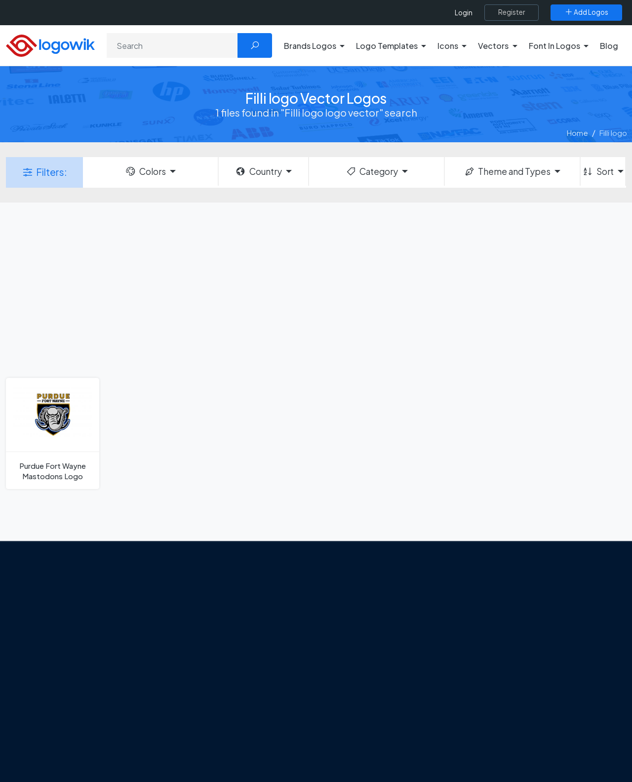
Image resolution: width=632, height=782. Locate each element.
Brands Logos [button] (310, 46)
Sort (597, 171)
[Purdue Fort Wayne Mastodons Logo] (52, 433)
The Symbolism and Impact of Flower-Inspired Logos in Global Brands (243, 725)
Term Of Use (70, 689)
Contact (63, 654)
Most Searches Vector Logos (520, 738)
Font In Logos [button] (554, 46)
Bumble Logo (353, 703)
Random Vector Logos (509, 755)
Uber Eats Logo (356, 668)
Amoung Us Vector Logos (373, 599)
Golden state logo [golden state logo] (362, 720)
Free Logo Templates (507, 616)
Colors (145, 171)
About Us (64, 637)
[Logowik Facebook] (49, 713)
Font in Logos (494, 668)
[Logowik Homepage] (50, 44)
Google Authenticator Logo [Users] (378, 616)
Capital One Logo (360, 686)
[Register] (511, 12)
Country (258, 171)
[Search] (172, 45)
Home (577, 132)
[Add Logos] (586, 12)
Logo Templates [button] (387, 46)
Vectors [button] (493, 46)
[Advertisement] (316, 289)
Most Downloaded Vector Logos (526, 703)
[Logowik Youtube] (130, 713)
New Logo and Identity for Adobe (246, 668)
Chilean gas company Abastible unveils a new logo (242, 690)
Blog (609, 46)
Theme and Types (507, 171)
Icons (481, 633)
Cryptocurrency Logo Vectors (522, 720)
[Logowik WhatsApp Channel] (50, 732)
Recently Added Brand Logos (521, 686)
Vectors (485, 651)
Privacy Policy (72, 671)
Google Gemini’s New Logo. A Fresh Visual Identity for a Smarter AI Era (249, 604)
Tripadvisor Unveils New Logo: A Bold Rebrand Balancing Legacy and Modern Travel (243, 639)
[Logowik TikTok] (150, 713)
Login (464, 12)
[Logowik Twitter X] (70, 713)
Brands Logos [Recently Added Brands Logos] (495, 599)
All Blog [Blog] (202, 754)
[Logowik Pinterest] (110, 713)
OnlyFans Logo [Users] (356, 633)
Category (372, 171)
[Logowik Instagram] (90, 713)
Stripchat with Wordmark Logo (382, 738)
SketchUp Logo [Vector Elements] (357, 651)
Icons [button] (447, 46)
